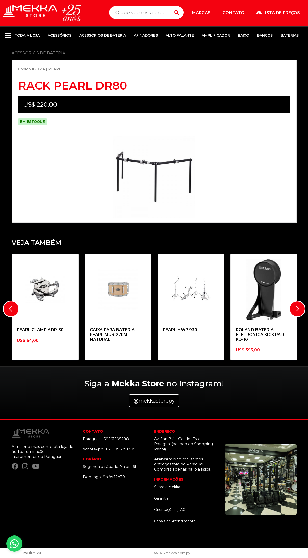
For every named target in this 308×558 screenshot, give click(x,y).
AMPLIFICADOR (216, 35)
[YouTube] (35, 466)
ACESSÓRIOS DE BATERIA (102, 35)
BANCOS (265, 35)
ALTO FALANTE (180, 35)
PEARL (54, 69)
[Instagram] (25, 466)
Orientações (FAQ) (170, 509)
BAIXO (243, 35)
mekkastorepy (154, 401)
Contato (233, 12)
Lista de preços (278, 12)
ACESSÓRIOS (59, 35)
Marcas (201, 12)
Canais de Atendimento (175, 521)
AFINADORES (146, 35)
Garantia (161, 498)
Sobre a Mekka (167, 487)
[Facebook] (15, 466)
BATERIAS (289, 35)
